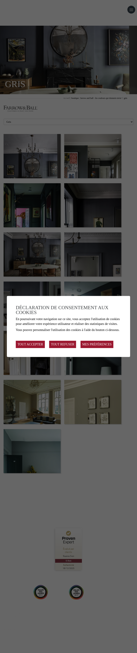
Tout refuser (62, 344)
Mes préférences (97, 344)
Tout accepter (30, 344)
